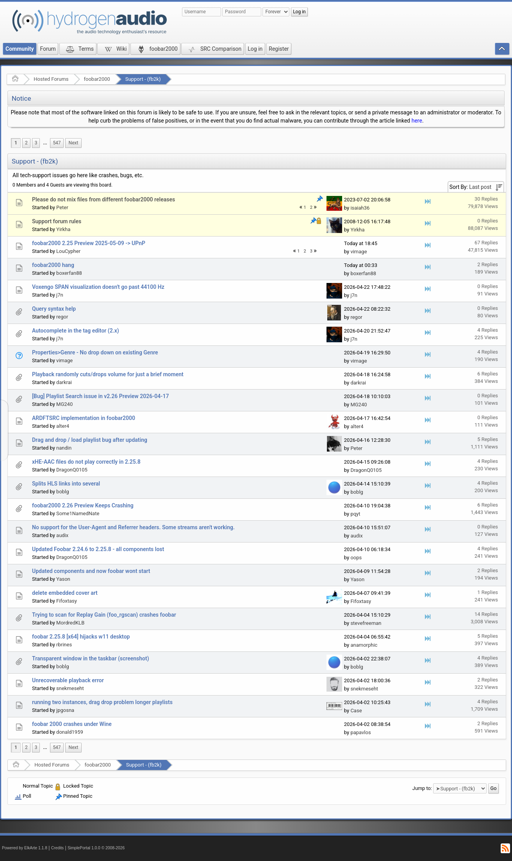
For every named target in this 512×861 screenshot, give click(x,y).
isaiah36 (359, 208)
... (45, 143)
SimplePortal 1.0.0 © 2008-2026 (96, 848)
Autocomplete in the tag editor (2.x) (75, 330)
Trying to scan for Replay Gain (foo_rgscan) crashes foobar (104, 615)
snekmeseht (70, 688)
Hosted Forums (51, 79)
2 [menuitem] (26, 143)
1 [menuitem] (15, 143)
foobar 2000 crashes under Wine (72, 724)
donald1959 (69, 732)
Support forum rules (56, 221)
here (417, 120)
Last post (480, 187)
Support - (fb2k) (143, 79)
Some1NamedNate (77, 513)
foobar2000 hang (53, 265)
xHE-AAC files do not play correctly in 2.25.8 (86, 462)
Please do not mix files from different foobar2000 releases (103, 199)
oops (356, 557)
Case (356, 710)
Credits (57, 848)
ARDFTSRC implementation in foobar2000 (83, 418)
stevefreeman (365, 623)
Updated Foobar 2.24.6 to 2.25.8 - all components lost (98, 549)
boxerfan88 (69, 273)
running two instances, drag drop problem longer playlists (102, 702)
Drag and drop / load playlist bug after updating (89, 440)
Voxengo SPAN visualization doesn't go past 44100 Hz (98, 287)
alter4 (62, 426)
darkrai (64, 382)
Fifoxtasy (66, 601)
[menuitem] (44, 143)
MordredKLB (70, 623)
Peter (62, 207)
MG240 (64, 404)
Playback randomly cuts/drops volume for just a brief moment (108, 374)
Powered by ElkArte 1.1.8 (24, 848)
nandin (63, 448)
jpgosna (65, 710)
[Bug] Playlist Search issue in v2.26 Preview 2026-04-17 (100, 396)
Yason (63, 579)
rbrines (64, 645)
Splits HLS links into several (66, 483)
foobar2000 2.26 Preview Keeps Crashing (83, 505)
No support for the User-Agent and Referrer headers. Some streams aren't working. (133, 527)
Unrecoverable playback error (68, 680)
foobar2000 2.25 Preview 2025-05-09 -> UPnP (88, 243)
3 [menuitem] (36, 143)
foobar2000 (97, 79)
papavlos (360, 732)
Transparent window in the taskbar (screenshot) (90, 658)
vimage (358, 251)
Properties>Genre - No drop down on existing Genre (95, 352)
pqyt (355, 514)
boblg (62, 492)
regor (62, 317)
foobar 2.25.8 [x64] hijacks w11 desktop (81, 636)
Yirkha (63, 229)
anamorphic (363, 645)
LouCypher (68, 251)
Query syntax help (54, 309)
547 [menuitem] (57, 143)
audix (62, 535)
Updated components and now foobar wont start (91, 571)
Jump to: (422, 788)
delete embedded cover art (65, 593)
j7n (59, 295)
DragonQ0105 (71, 470)
